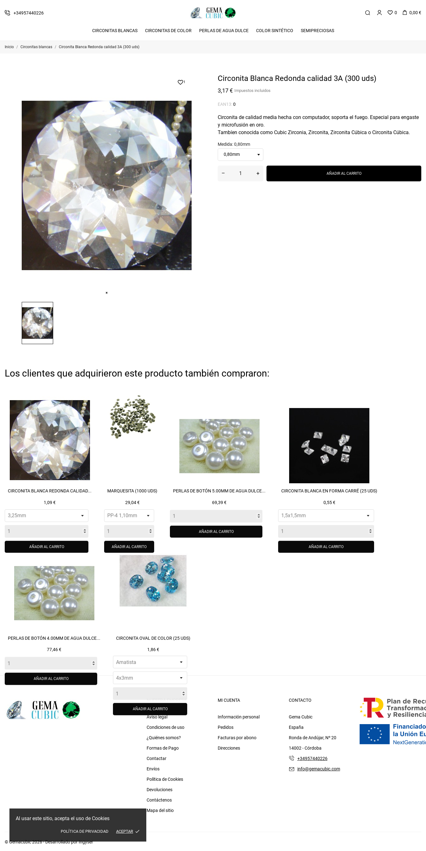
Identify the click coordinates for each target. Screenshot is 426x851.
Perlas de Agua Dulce (224, 30)
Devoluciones (159, 789)
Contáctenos (159, 800)
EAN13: (225, 104)
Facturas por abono (237, 737)
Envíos (153, 768)
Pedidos (225, 727)
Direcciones (229, 748)
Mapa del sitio (160, 810)
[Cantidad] (240, 173)
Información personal (239, 716)
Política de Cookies (165, 779)
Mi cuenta (229, 700)
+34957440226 (312, 758)
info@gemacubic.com (318, 768)
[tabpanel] (107, 185)
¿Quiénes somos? (164, 737)
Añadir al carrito (344, 173)
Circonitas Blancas (114, 30)
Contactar (156, 758)
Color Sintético (274, 30)
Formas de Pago (163, 748)
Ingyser (86, 841)
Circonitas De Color (168, 30)
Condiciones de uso (165, 727)
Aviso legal (157, 716)
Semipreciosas (317, 30)
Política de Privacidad (85, 831)
